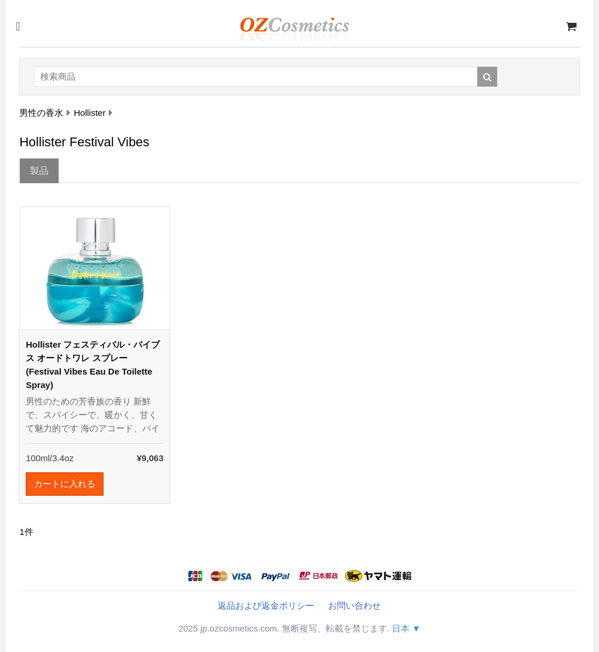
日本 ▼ (406, 628)
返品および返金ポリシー (266, 605)
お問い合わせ (354, 605)
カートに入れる (64, 484)
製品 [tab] (39, 171)
